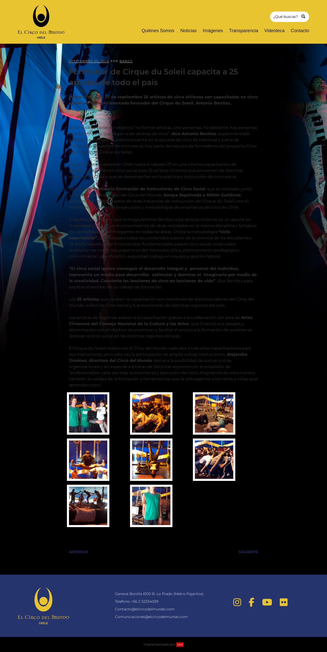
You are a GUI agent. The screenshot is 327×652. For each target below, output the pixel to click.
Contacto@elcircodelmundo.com (144, 609)
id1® (180, 644)
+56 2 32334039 (144, 601)
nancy (126, 61)
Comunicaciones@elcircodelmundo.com (151, 616)
